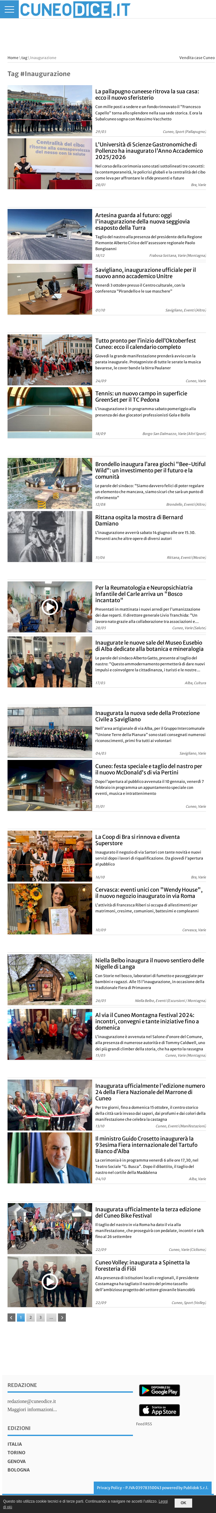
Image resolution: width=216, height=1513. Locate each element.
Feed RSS (144, 1424)
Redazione (22, 1385)
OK (183, 1503)
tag (24, 57)
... (51, 1317)
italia (15, 1444)
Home (13, 57)
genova (17, 1461)
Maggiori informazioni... (32, 1409)
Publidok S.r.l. (195, 1487)
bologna (19, 1470)
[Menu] (9, 9)
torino (16, 1452)
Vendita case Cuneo (197, 57)
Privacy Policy (109, 1487)
